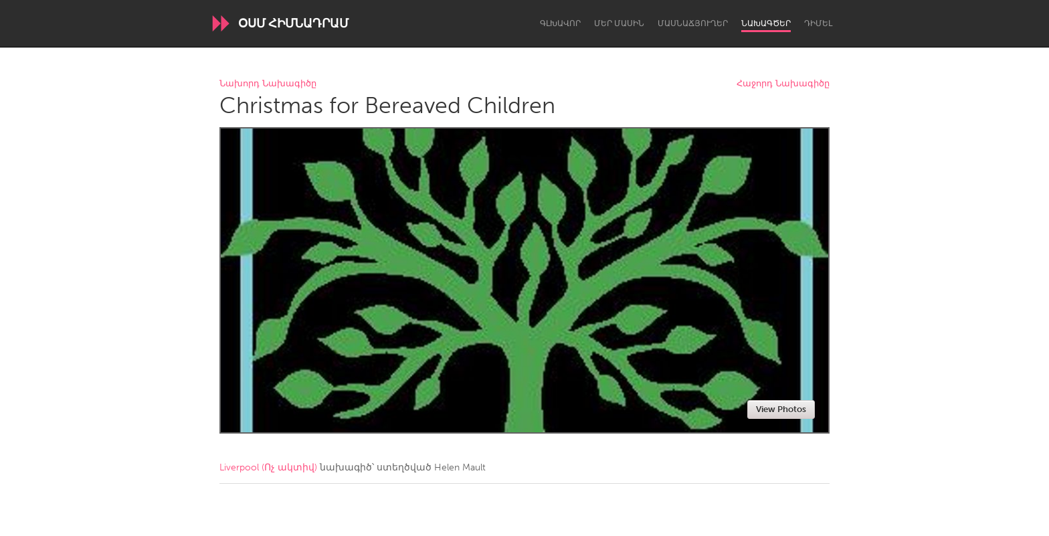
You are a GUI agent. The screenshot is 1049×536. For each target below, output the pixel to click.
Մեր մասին (619, 23)
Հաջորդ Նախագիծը (783, 84)
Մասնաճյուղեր (693, 23)
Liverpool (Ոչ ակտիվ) (268, 467)
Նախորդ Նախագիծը (267, 84)
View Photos (781, 409)
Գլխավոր (560, 23)
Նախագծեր (766, 23)
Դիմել (818, 23)
